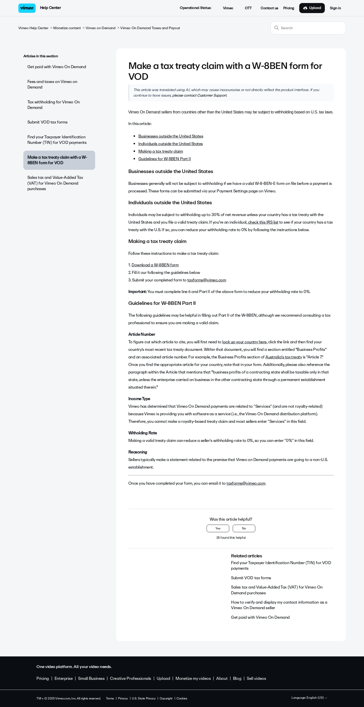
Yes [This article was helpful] (217, 528)
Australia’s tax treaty (283, 357)
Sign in (335, 8)
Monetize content (67, 28)
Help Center (50, 8)
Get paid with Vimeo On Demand (56, 66)
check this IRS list (263, 222)
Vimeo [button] (225, 8)
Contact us (269, 8)
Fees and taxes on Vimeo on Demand (52, 84)
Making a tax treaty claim (160, 151)
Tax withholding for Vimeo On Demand (53, 105)
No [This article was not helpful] (244, 528)
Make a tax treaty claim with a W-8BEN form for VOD (57, 160)
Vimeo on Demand (100, 28)
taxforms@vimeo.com (206, 280)
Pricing (288, 8)
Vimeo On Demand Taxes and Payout (150, 28)
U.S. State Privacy (143, 698)
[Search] (308, 28)
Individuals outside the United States (170, 143)
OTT (245, 8)
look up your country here (244, 342)
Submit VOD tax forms (47, 122)
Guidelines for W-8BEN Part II (164, 158)
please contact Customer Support (199, 95)
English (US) (317, 698)
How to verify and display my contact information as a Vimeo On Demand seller (279, 605)
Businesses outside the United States (170, 136)
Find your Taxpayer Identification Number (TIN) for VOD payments (57, 140)
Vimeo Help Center (33, 28)
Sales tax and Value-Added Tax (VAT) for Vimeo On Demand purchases (55, 183)
